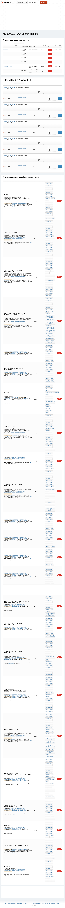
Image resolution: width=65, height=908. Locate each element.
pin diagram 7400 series (50, 323)
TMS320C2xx (11, 663)
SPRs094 (47, 696)
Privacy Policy (19, 903)
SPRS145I (6, 325)
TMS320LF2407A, (14, 200)
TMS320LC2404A (49, 205)
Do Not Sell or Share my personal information (32, 903)
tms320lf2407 (48, 663)
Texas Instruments (9, 87)
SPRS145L (13, 204)
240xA (47, 659)
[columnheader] (8, 46)
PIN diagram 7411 (49, 338)
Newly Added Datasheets (10, 903)
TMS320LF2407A (49, 215)
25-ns (52, 236)
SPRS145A (23, 659)
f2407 (47, 200)
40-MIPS (47, 313)
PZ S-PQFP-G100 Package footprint (50, 381)
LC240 (47, 412)
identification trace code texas (50, 402)
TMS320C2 (48, 408)
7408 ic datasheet (49, 783)
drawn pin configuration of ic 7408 (50, 742)
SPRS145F (6, 830)
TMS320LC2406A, (22, 202)
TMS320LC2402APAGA (50, 238)
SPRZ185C (26, 398)
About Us (58, 903)
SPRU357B (48, 406)
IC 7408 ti (47, 754)
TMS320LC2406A (49, 207)
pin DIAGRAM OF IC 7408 (50, 736)
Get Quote (60, 98)
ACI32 (47, 491)
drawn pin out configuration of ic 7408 (50, 746)
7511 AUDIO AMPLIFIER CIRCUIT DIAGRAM (50, 328)
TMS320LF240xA (49, 665)
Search (43, 2)
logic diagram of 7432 (50, 320)
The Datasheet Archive (6, 2)
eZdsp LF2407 (48, 295)
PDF (50, 49)
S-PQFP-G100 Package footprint (50, 496)
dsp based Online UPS (50, 505)
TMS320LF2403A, (8, 202)
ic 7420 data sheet (49, 756)
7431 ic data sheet (49, 749)
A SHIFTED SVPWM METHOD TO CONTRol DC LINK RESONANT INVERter (50, 509)
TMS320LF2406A (49, 213)
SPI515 (47, 781)
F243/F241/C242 (49, 654)
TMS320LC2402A (23, 203)
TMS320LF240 (48, 410)
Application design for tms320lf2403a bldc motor (50, 501)
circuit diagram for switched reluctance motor (50, 614)
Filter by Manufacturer (9, 43)
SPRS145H (6, 436)
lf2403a (52, 837)
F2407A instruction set (50, 881)
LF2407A (13, 206)
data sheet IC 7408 (49, 733)
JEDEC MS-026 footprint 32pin (50, 858)
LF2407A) (53, 198)
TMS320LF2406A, (22, 200)
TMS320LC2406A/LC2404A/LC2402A (17, 400)
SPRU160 (47, 404)
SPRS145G (6, 280)
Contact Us (53, 903)
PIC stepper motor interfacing (50, 336)
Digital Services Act (46, 903)
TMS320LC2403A (49, 243)
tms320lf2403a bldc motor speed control (50, 341)
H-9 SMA (47, 878)
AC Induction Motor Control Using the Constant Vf (50, 316)
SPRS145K (13, 241)
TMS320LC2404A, (49, 192)
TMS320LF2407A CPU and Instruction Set (50, 218)
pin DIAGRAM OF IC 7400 (50, 752)
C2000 (47, 394)
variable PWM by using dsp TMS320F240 (50, 279)
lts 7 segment (49, 333)
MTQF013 (47, 253)
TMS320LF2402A (15, 202)
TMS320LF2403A (49, 211)
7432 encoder (49, 325)
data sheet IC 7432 (49, 731)
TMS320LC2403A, (16, 203)
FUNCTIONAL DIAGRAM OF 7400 (50, 331)
